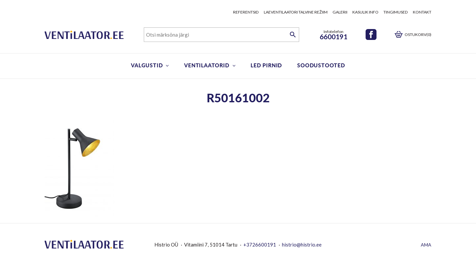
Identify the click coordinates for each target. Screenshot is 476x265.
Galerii (340, 12)
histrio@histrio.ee (302, 245)
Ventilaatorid (206, 65)
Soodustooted (321, 65)
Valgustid (147, 65)
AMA (426, 245)
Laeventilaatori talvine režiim (296, 12)
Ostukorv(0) (418, 34)
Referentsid (246, 12)
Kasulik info (365, 12)
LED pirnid (266, 65)
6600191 (333, 36)
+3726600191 (259, 245)
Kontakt (422, 12)
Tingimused (395, 12)
